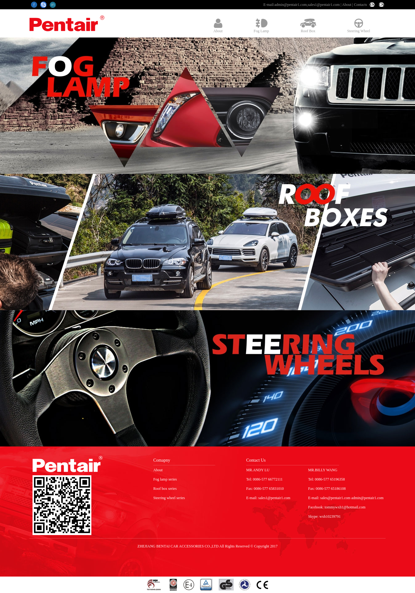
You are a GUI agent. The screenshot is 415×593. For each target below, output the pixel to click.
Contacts (360, 4)
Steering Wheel (358, 26)
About (347, 4)
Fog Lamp (261, 26)
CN (381, 4)
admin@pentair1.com (290, 4)
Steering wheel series (169, 498)
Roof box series (165, 488)
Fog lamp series (165, 479)
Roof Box (308, 26)
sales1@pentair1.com (323, 4)
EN (372, 4)
